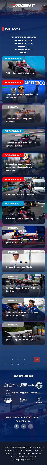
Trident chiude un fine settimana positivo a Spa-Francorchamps (23, 333)
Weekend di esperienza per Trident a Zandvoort (23, 285)
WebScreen (30, 459)
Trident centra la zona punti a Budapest (23, 116)
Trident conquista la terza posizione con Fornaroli (23, 91)
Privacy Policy (32, 417)
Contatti (18, 417)
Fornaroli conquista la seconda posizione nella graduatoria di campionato (23, 164)
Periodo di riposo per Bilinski (23, 261)
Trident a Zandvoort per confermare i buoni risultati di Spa (23, 309)
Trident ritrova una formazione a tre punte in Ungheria (23, 237)
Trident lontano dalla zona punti (23, 67)
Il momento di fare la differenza (23, 188)
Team (8, 417)
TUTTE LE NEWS (23, 37)
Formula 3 (23, 43)
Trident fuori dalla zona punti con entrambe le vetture (23, 140)
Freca (23, 46)
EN (44, 5)
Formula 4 (24, 49)
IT (38, 5)
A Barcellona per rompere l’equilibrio (23, 212)
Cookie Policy (23, 421)
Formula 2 (23, 40)
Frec (23, 52)
